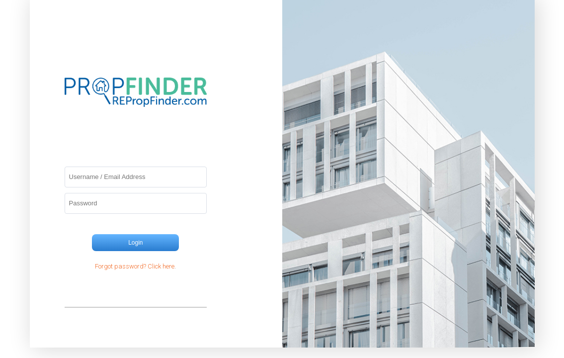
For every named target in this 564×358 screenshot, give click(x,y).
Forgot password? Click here (134, 266)
